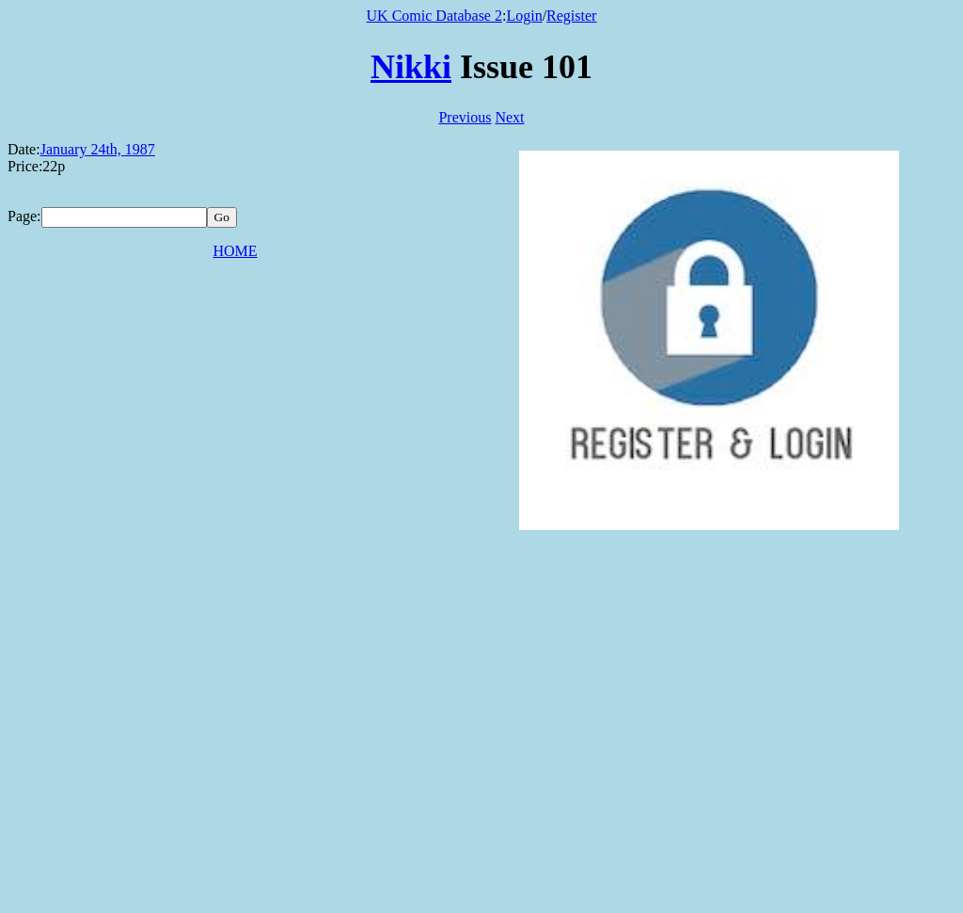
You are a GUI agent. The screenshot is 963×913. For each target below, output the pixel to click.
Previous (464, 117)
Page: (24, 216)
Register (571, 16)
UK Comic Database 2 (434, 16)
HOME (235, 251)
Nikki (411, 67)
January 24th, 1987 (97, 149)
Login (524, 16)
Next (509, 117)
